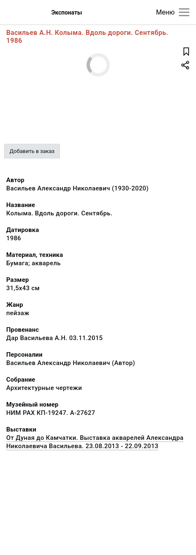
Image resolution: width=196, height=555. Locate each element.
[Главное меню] (184, 12)
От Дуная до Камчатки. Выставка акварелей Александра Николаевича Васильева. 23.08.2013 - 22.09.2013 (95, 442)
